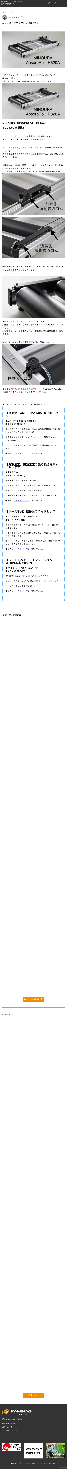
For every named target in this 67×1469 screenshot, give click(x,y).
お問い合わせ (7, 1427)
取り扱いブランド (8, 1423)
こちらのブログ (21, 453)
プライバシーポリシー (10, 1430)
